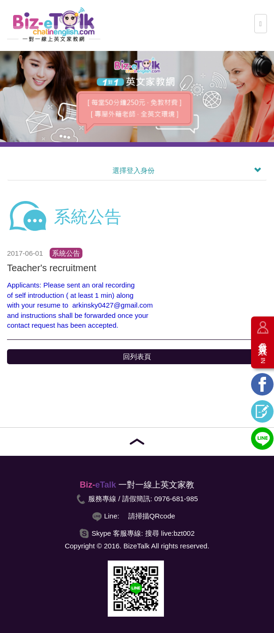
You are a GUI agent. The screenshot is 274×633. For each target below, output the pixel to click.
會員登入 (263, 350)
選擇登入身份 (186, 170)
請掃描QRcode (151, 516)
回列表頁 (137, 356)
